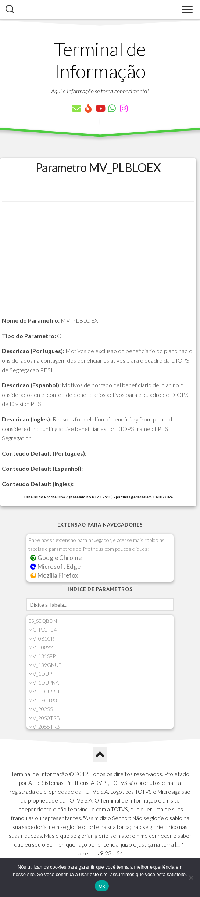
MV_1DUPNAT (45, 682)
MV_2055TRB (44, 727)
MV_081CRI (42, 638)
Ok (102, 886)
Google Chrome (56, 557)
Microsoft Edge (55, 566)
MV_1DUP (40, 674)
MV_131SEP (42, 656)
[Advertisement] (98, 264)
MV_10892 (40, 647)
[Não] (190, 877)
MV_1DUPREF (44, 691)
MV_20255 (40, 709)
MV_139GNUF (44, 665)
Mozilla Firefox (54, 575)
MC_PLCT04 (42, 630)
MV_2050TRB (44, 718)
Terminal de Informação (100, 60)
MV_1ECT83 (42, 700)
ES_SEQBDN (42, 621)
